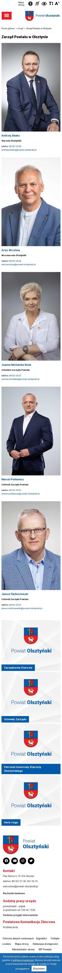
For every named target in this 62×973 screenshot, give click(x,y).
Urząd (20, 28)
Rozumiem (39, 968)
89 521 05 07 (15, 375)
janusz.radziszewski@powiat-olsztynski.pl (21, 608)
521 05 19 (32, 881)
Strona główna (8, 28)
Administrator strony (23, 949)
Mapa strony (21, 3)
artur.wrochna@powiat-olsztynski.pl (18, 264)
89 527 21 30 (19, 881)
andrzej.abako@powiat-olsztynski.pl (19, 150)
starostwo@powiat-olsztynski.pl (20, 886)
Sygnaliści (41, 938)
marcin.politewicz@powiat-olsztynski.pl (20, 493)
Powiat (48, 15)
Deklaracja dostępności (45, 943)
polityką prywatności (23, 960)
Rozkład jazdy (10, 927)
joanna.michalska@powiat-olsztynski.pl (20, 379)
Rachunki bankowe (14, 893)
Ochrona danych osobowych (18, 938)
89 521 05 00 (15, 146)
